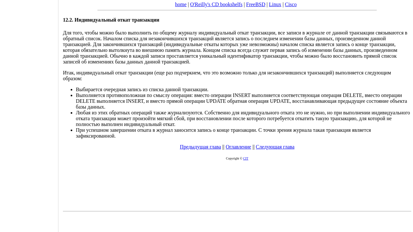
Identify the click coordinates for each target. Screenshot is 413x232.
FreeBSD (256, 4)
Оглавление (238, 147)
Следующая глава (275, 147)
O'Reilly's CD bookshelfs (216, 4)
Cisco (291, 4)
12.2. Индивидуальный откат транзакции (111, 20)
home (181, 4)
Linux (275, 4)
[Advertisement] (29, 113)
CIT (245, 158)
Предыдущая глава (200, 147)
